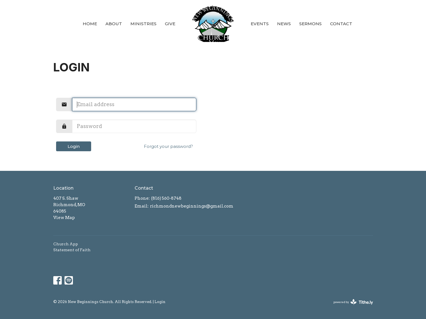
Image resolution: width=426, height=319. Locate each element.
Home (90, 23)
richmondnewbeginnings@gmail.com (191, 206)
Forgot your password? (168, 146)
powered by (353, 302)
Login (74, 146)
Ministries (143, 23)
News (284, 23)
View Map (64, 217)
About (113, 23)
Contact (341, 23)
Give (170, 23)
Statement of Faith (72, 250)
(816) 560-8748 (166, 198)
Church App (65, 244)
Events (260, 23)
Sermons (310, 23)
